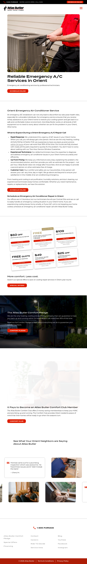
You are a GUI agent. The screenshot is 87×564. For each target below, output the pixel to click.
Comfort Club (16, 421)
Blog (60, 536)
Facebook (62, 544)
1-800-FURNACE (12, 2)
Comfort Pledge (17, 331)
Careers (34, 540)
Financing (8, 546)
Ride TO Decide (38, 544)
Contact (34, 536)
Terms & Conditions (46, 561)
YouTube (62, 540)
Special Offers (17, 285)
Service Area (37, 548)
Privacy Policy (62, 561)
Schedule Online (75, 2)
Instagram (63, 548)
